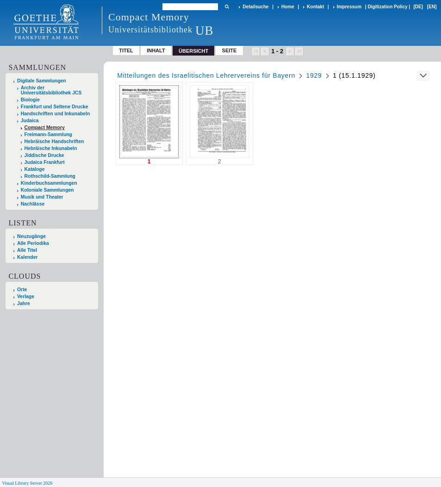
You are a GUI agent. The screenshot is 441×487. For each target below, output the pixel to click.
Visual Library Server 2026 (27, 483)
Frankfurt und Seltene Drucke (54, 106)
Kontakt (315, 6)
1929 (314, 75)
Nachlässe (32, 203)
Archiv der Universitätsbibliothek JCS (51, 90)
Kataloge (35, 169)
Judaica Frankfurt (45, 162)
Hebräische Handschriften (54, 141)
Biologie (30, 99)
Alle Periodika (33, 243)
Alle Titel (27, 250)
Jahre (23, 303)
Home (287, 6)
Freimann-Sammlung (48, 134)
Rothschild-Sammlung (50, 176)
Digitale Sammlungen (41, 80)
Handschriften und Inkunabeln (55, 113)
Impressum (349, 6)
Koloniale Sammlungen (47, 190)
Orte (22, 289)
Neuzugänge (31, 236)
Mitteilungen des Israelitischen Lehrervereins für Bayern (206, 75)
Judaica (30, 120)
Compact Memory (45, 127)
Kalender (27, 257)
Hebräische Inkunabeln (51, 148)
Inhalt (156, 50)
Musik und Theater (42, 197)
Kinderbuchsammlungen (49, 183)
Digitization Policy (387, 6)
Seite (229, 50)
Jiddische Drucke (44, 155)
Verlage (25, 296)
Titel (126, 50)
